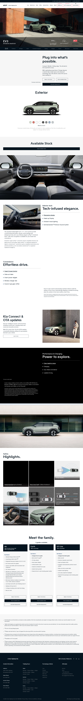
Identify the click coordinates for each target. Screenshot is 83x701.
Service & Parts (46, 5)
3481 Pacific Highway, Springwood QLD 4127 (62, 1)
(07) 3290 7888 (6, 682)
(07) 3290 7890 (6, 687)
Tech (27, 48)
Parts (63, 670)
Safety (46, 48)
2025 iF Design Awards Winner (75, 44)
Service (63, 668)
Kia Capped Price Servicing (68, 675)
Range (53, 48)
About (55, 5)
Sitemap (39, 698)
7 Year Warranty (65, 672)
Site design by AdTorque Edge (73, 698)
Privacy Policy (25, 698)
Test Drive (75, 48)
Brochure (67, 48)
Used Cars (44, 677)
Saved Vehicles (75, 5)
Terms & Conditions (33, 698)
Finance (51, 5)
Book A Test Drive (48, 79)
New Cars (44, 673)
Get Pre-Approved (67, 5)
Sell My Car (60, 5)
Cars (28, 5)
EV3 (6, 49)
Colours (13, 48)
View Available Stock (62, 79)
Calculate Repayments (55, 84)
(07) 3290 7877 (77, 1)
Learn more (15, 336)
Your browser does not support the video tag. (22, 68)
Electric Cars (32, 5)
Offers (40, 5)
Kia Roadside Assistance (67, 673)
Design (21, 48)
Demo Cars (44, 675)
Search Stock (45, 672)
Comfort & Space (37, 48)
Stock (37, 5)
